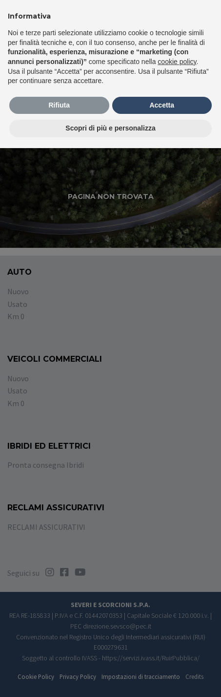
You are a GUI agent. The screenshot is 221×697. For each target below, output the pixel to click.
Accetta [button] (161, 105)
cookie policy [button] (177, 61)
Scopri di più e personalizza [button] (110, 128)
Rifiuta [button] (59, 105)
